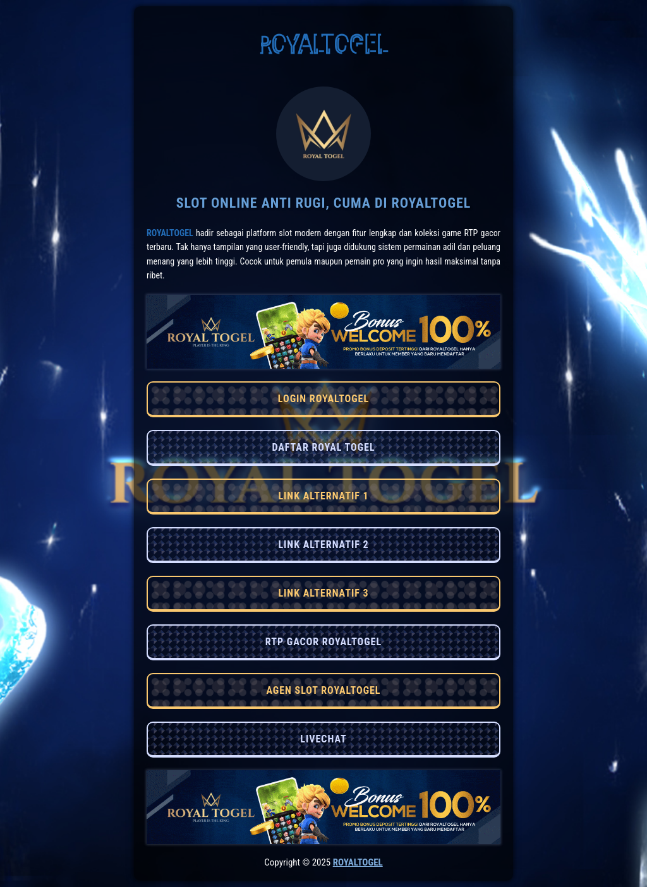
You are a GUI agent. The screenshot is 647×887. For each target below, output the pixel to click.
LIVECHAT (323, 739)
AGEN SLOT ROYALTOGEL (323, 690)
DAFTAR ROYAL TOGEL (323, 447)
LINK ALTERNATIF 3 (323, 593)
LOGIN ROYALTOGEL (323, 399)
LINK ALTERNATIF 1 (323, 496)
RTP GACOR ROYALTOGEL (323, 642)
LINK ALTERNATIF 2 (323, 545)
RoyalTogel (170, 233)
